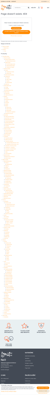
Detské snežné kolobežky (9, 225)
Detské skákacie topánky (9, 74)
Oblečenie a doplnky (7, 292)
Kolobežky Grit (9, 272)
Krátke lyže (6, 230)
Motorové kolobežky (9, 286)
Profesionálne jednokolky (9, 121)
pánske (7, 256)
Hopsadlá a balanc (6, 56)
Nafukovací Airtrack (8, 139)
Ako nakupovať (4, 378)
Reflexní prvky (7, 309)
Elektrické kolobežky (7, 171)
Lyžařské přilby (8, 209)
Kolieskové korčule (8, 255)
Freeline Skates (6, 91)
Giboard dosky (9, 108)
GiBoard (6, 105)
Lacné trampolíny (8, 153)
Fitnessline (7, 102)
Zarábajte (7, 296)
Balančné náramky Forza (9, 300)
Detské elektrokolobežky (9, 175)
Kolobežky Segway (8, 173)
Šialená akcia (6, 48)
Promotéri (27, 383)
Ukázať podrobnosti (42, 393)
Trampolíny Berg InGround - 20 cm (12, 142)
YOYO (5, 261)
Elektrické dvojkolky (7, 170)
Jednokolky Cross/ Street (9, 118)
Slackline (5, 96)
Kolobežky (6, 267)
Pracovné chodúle (8, 130)
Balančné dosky (7, 155)
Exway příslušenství (9, 192)
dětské (7, 253)
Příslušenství (7, 168)
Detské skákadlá (7, 135)
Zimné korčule (7, 249)
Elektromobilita (5, 159)
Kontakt (13, 1)
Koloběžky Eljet (8, 181)
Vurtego (6, 87)
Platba (2, 383)
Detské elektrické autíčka (8, 193)
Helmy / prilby (8, 79)
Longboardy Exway (8, 190)
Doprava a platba (5, 1)
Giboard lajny (8, 110)
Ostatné (4, 239)
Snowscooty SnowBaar (9, 219)
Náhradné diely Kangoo (10, 65)
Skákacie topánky (7, 68)
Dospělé (7, 212)
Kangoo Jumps (7, 62)
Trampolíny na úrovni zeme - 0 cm (12, 144)
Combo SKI (6, 238)
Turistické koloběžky (8, 276)
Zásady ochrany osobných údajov (8, 391)
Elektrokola (6, 196)
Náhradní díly (8, 73)
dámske (7, 259)
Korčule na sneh (8, 202)
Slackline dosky (8, 158)
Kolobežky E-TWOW (8, 179)
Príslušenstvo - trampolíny (10, 147)
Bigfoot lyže (7, 236)
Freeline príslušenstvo (9, 94)
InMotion (7, 162)
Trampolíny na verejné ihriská (10, 148)
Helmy (6, 304)
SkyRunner (7, 84)
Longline (6, 101)
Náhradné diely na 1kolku (9, 124)
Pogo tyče (27, 368)
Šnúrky (6, 264)
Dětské (7, 210)
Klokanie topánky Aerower (10, 59)
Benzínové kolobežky (10, 289)
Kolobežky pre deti (8, 279)
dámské (7, 252)
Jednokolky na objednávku (10, 127)
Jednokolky (6, 114)
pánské (7, 250)
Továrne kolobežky (8, 281)
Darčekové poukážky (9, 213)
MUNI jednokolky (8, 119)
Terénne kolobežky (8, 283)
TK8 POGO (7, 88)
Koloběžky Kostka (8, 182)
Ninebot (6, 167)
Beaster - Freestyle (9, 221)
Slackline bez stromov (9, 113)
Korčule (5, 241)
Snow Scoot (6, 218)
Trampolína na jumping (9, 150)
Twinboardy (7, 93)
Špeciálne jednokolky (9, 122)
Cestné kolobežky (8, 273)
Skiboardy (7, 233)
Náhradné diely (9, 82)
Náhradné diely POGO (9, 90)
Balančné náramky (7, 298)
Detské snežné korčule (10, 205)
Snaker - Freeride (9, 222)
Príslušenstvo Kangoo (10, 67)
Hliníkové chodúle (7, 128)
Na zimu (4, 199)
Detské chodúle (8, 133)
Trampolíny (6, 136)
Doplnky (7, 81)
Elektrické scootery (7, 198)
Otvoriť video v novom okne (16, 35)
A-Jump (6, 70)
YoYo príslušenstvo (8, 266)
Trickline (6, 98)
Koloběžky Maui (9, 270)
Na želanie (7, 125)
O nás (5, 51)
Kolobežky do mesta (8, 278)
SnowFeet (7, 216)
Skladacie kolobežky (8, 275)
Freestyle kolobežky (8, 269)
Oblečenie (7, 295)
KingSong (7, 165)
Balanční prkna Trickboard (10, 156)
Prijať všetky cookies (43, 387)
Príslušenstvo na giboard (10, 111)
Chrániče (8, 77)
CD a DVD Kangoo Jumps (10, 64)
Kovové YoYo (7, 263)
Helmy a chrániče (7, 303)
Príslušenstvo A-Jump (10, 71)
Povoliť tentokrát (16, 28)
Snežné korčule (9, 244)
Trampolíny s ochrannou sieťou (10, 145)
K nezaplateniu (6, 310)
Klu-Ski (5, 215)
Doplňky (6, 284)
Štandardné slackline (9, 99)
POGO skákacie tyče (7, 85)
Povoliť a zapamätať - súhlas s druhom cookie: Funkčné (16, 32)
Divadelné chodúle (8, 131)
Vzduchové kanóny (7, 313)
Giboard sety (8, 107)
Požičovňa (27, 381)
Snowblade (7, 235)
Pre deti (5, 312)
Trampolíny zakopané (9, 141)
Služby (6, 151)
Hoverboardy (6, 184)
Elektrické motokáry (7, 195)
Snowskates (6, 201)
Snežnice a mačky (7, 227)
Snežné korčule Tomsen (10, 204)
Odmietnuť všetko (42, 391)
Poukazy (7, 247)
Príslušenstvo (7, 76)
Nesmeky (7, 229)
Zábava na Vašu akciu (30, 378)
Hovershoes (6, 187)
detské (7, 258)
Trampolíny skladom (9, 138)
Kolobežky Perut (8, 176)
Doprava (3, 381)
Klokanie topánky (7, 57)
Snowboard (7, 307)
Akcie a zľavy (5, 315)
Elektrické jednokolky (8, 161)
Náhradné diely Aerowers (10, 61)
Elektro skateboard (7, 188)
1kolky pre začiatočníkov (9, 116)
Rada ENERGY (7, 301)
